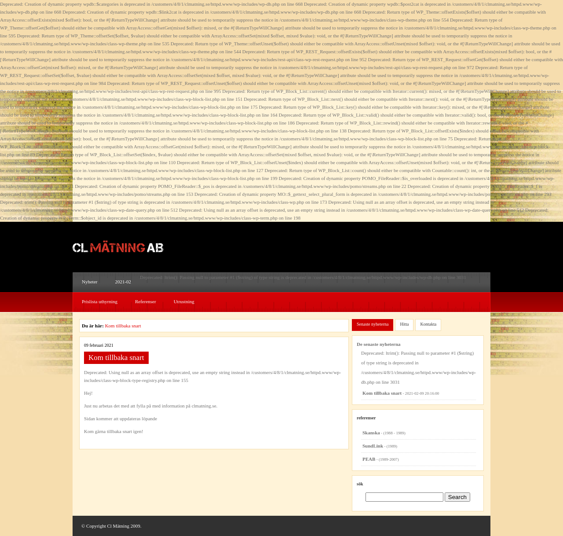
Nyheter (89, 281)
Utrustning (184, 301)
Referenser (145, 301)
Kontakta (428, 324)
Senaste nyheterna (372, 324)
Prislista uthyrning (99, 301)
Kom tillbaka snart (123, 325)
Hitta (404, 324)
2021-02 (123, 281)
